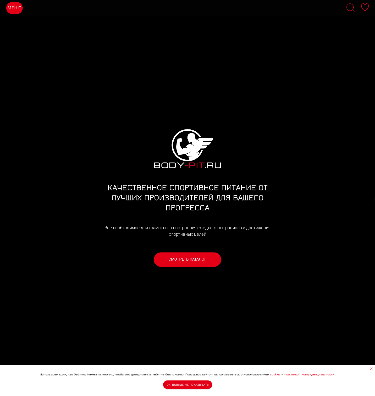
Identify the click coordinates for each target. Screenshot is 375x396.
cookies (275, 374)
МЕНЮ (14, 7)
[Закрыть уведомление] (371, 368)
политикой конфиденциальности (309, 374)
